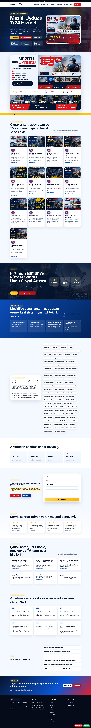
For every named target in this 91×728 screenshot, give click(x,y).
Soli (50, 354)
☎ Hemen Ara (14, 37)
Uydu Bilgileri (59, 4)
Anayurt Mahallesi (48, 385)
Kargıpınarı (46, 347)
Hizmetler (43, 4)
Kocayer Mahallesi (59, 389)
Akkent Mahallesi (72, 392)
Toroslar (58, 344)
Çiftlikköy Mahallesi (70, 399)
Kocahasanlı (55, 347)
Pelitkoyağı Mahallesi (60, 375)
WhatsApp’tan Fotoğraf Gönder (27, 293)
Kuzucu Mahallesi (48, 389)
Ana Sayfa (36, 4)
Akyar (53, 351)
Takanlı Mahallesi (70, 389)
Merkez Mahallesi (71, 372)
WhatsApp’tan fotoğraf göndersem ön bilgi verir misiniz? (58, 664)
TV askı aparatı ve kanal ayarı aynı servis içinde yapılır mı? (58, 668)
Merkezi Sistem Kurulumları (37, 705)
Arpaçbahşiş (63, 347)
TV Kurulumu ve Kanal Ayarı (38, 707)
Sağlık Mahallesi (48, 413)
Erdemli (64, 344)
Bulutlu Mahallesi (58, 424)
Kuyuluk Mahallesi (48, 372)
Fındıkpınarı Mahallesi (71, 368)
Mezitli (51, 344)
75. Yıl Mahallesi (48, 399)
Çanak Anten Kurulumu (37, 702)
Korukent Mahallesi (59, 427)
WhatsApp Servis (71, 703)
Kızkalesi (59, 351)
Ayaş (45, 354)
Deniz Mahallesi (47, 368)
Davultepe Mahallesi (72, 365)
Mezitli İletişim (71, 705)
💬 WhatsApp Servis (26, 37)
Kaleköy (54, 358)
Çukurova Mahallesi (59, 413)
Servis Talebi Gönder (62, 499)
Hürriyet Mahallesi (48, 420)
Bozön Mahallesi (48, 365)
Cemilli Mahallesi (48, 417)
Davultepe (71, 351)
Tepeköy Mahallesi (58, 379)
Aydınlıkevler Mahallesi (60, 420)
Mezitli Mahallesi (48, 375)
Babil (60, 358)
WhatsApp (86, 725)
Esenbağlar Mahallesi (60, 417)
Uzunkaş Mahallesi (48, 392)
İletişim (71, 4)
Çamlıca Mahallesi (59, 385)
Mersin (45, 344)
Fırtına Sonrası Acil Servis (37, 710)
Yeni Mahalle (59, 382)
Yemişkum (46, 351)
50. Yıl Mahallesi (70, 396)
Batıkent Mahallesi (48, 396)
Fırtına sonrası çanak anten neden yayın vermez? (56, 655)
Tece (65, 351)
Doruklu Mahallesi (48, 431)
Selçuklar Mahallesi (70, 413)
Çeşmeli (70, 344)
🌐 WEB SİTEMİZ (68, 107)
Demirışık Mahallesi (71, 385)
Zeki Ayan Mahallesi (71, 427)
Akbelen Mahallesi (48, 410)
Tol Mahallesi (68, 379)
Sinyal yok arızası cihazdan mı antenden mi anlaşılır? (57, 651)
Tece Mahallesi (47, 379)
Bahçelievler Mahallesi (72, 410)
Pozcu (55, 354)
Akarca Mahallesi (69, 382)
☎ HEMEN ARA (21, 107)
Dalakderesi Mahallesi (69, 424)
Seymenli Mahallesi (71, 375)
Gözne (60, 354)
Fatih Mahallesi (47, 403)
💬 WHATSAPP (44, 107)
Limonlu (71, 347)
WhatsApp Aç (26, 495)
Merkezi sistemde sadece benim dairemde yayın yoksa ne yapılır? (60, 660)
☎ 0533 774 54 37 (77, 1)
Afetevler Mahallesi (58, 399)
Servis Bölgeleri (50, 4)
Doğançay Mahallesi (59, 368)
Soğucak (75, 354)
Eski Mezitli (46, 358)
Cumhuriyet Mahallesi (59, 365)
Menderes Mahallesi (60, 372)
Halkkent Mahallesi (48, 406)
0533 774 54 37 (13, 709)
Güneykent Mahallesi (61, 406)
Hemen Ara (77, 4)
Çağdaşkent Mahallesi (60, 431)
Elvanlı (78, 351)
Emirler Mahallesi (71, 417)
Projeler (66, 4)
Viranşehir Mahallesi (49, 382)
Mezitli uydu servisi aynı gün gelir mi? (54, 647)
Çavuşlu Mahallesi (72, 406)
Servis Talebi (37, 37)
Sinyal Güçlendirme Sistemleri (38, 709)
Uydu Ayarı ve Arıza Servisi (37, 703)
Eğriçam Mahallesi (73, 420)
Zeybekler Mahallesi (60, 392)
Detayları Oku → (15, 569)
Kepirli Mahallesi (48, 427)
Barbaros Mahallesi (70, 361)
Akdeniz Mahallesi (48, 361)
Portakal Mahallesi (59, 410)
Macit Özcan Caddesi (68, 358)
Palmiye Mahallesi (68, 403)
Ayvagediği (67, 354)
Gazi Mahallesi (47, 424)
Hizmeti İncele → (15, 163)
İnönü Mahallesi (57, 403)
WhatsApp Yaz (67, 685)
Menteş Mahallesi (59, 396)
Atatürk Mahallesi (59, 361)
